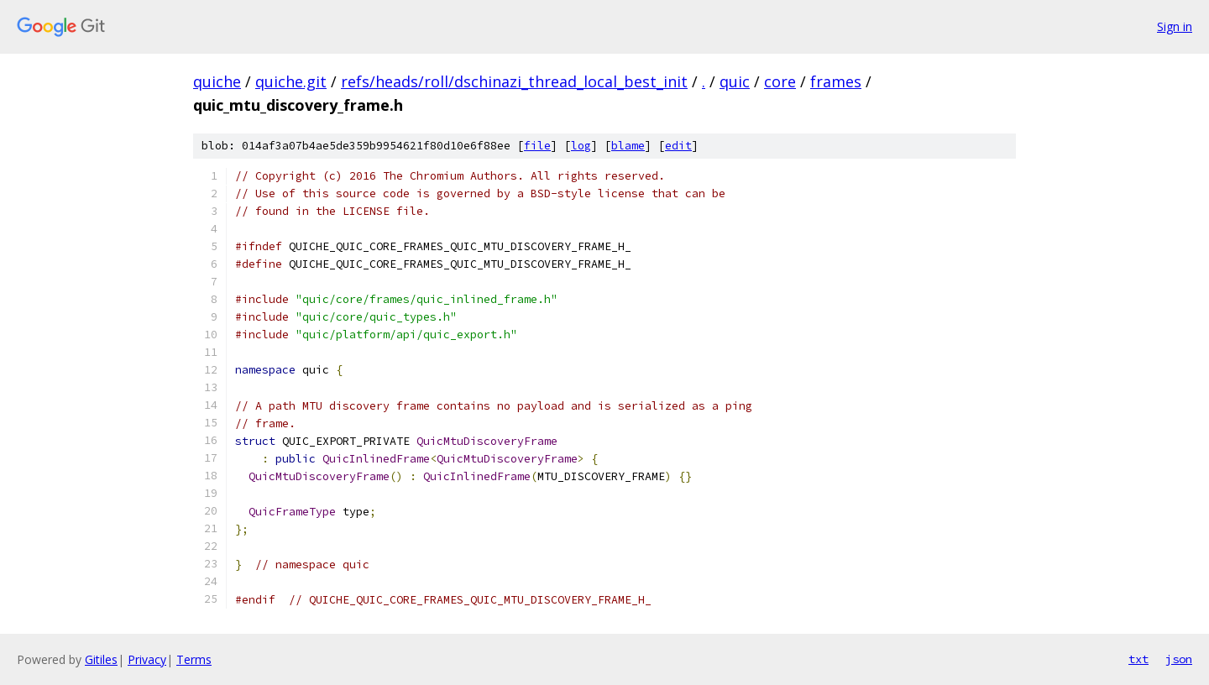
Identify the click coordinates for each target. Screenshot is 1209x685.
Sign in (1174, 26)
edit (678, 146)
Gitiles (101, 659)
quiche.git (291, 81)
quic (735, 81)
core (780, 81)
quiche (217, 81)
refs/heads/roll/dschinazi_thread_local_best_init (514, 81)
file (537, 146)
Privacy (147, 659)
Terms (194, 659)
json (1178, 659)
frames (835, 81)
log (581, 146)
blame (628, 146)
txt (1138, 659)
